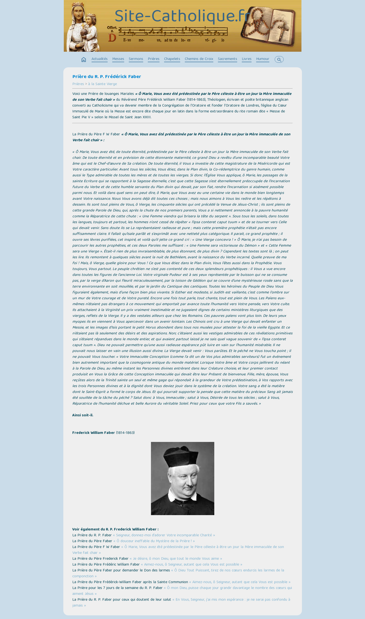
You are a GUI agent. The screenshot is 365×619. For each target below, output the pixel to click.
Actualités (100, 59)
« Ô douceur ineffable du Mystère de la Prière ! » (154, 541)
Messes (118, 59)
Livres (247, 59)
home (84, 60)
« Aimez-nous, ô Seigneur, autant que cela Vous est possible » (191, 564)
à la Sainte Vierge (102, 84)
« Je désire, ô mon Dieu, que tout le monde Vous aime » (176, 559)
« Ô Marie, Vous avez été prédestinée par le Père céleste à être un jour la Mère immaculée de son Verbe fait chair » (178, 550)
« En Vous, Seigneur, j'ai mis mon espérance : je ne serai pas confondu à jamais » (181, 603)
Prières (153, 59)
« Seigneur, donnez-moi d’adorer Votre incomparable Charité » (164, 535)
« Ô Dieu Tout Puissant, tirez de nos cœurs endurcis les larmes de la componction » (178, 573)
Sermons (136, 59)
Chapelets (172, 59)
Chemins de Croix (199, 59)
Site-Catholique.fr (182, 17)
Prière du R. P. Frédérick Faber (106, 77)
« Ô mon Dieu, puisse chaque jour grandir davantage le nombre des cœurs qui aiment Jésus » (182, 591)
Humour (262, 59)
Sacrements (227, 59)
